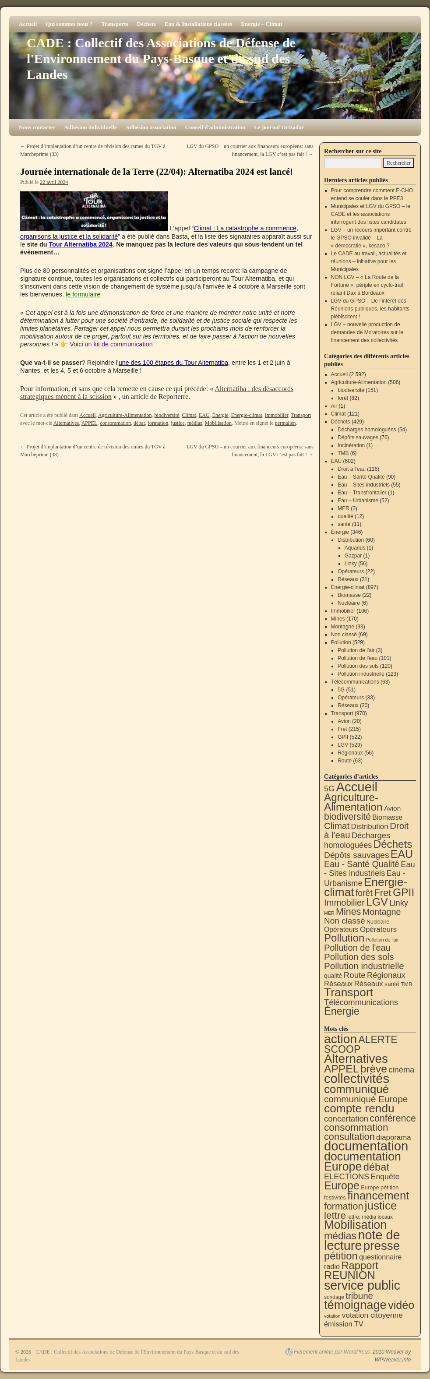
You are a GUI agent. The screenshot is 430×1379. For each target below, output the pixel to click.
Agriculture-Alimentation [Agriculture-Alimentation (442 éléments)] (353, 802)
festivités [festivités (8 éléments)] (335, 1197)
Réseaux (348, 579)
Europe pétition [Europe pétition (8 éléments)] (379, 1187)
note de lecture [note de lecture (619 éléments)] (362, 1240)
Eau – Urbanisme (358, 500)
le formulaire (83, 294)
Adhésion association (151, 127)
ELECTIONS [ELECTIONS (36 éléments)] (346, 1176)
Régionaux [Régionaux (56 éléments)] (386, 975)
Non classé (344, 634)
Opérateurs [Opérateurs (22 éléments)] (341, 929)
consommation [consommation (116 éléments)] (356, 1127)
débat (139, 423)
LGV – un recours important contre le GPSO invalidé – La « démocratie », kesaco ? (371, 238)
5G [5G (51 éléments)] (329, 788)
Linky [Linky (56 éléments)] (398, 902)
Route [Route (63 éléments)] (355, 975)
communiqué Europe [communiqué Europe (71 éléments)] (366, 1099)
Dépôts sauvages (358, 437)
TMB (343, 453)
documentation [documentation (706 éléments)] (366, 1146)
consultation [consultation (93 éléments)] (349, 1136)
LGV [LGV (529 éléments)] (377, 902)
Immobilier (277, 415)
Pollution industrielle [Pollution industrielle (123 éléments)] (364, 966)
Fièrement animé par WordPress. (332, 1352)
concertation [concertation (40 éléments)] (346, 1118)
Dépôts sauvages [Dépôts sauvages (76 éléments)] (356, 855)
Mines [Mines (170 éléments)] (348, 911)
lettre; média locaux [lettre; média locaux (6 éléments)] (370, 1217)
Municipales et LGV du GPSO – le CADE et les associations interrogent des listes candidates (370, 214)
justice (177, 423)
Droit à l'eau (352, 469)
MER (343, 508)
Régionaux (350, 753)
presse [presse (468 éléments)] (381, 1245)
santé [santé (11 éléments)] (391, 984)
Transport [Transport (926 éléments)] (348, 992)
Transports (114, 24)
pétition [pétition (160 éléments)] (341, 1256)
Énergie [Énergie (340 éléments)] (342, 1011)
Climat (189, 415)
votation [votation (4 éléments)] (332, 1316)
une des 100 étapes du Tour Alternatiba (173, 362)
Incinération (351, 445)
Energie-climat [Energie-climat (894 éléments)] (365, 887)
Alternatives (66, 423)
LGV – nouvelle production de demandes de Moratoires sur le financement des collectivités (367, 332)
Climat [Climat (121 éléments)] (336, 826)
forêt (343, 398)
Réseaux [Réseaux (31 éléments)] (368, 984)
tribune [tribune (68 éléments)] (359, 1296)
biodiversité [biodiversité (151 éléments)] (347, 816)
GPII (343, 737)
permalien (285, 423)
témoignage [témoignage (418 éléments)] (355, 1305)
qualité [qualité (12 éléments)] (333, 975)
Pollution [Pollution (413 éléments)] (344, 938)
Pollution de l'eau (357, 658)
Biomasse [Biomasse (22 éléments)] (387, 817)
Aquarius (355, 548)
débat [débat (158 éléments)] (376, 1167)
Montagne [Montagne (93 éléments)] (382, 912)
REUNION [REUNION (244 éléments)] (349, 1275)
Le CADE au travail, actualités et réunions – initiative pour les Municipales (369, 261)
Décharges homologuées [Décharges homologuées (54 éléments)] (357, 840)
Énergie (220, 415)
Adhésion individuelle (90, 127)
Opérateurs (351, 571)
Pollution (341, 642)
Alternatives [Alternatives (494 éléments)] (356, 1058)
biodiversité (167, 415)
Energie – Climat (261, 24)
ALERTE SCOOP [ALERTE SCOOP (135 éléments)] (361, 1044)
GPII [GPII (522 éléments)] (403, 892)
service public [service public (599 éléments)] (362, 1285)
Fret (342, 729)
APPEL (89, 423)
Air (334, 406)
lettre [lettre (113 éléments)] (335, 1215)
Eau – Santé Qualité (361, 477)
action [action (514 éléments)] (340, 1039)
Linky (351, 564)
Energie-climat (246, 415)
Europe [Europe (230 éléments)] (342, 1185)
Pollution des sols (358, 666)
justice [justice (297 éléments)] (381, 1205)
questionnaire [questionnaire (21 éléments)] (380, 1257)
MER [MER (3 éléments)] (329, 913)
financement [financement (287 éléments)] (378, 1195)
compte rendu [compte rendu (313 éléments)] (359, 1108)
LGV (343, 745)
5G (341, 690)
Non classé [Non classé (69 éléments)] (344, 920)
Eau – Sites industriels (364, 485)
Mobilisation (218, 423)
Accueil (28, 24)
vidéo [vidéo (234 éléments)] (401, 1305)
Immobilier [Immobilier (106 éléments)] (344, 902)
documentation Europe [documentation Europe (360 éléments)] (362, 1161)
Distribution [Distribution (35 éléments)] (369, 826)
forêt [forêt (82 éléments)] (364, 893)
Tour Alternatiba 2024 (81, 244)
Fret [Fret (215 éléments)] (382, 892)
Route (345, 761)
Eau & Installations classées (198, 24)
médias (194, 423)
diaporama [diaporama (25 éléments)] (393, 1137)
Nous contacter (37, 127)
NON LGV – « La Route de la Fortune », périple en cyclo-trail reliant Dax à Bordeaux (367, 285)
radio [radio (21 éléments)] (332, 1266)
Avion (344, 721)
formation (158, 423)
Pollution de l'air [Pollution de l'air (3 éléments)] (382, 939)
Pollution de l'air (356, 650)
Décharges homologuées (367, 430)
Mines (338, 619)
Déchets (146, 24)
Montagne (342, 627)
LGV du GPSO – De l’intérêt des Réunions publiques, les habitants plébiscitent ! (370, 309)
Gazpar (353, 556)
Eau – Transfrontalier (362, 493)
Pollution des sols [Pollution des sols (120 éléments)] (359, 957)
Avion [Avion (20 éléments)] (392, 808)
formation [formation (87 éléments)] (343, 1206)
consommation (115, 423)
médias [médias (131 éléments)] (340, 1235)
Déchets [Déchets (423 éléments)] (393, 844)
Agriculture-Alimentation (125, 415)
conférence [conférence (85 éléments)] (393, 1118)
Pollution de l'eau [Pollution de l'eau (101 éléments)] (357, 947)
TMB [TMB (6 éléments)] (406, 984)
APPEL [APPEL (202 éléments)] (341, 1069)
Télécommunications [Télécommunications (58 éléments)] (361, 1002)
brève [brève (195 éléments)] (373, 1069)
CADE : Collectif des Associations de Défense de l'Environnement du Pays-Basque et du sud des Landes (161, 58)
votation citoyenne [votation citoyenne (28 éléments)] (372, 1315)
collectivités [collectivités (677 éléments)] (356, 1079)
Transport (301, 415)
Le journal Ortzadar (279, 127)
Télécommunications (355, 682)
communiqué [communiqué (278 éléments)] (356, 1089)
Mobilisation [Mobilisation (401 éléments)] (355, 1224)
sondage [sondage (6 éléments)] (334, 1297)
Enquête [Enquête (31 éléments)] (385, 1176)
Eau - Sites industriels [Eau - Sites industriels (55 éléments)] (369, 869)
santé (344, 524)
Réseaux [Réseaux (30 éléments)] (338, 984)
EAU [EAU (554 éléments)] (402, 854)
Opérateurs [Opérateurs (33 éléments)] (378, 929)
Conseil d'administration (215, 127)
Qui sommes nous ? (69, 24)
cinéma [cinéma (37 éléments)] (401, 1069)
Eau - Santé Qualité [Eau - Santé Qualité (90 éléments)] (361, 864)
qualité (345, 516)
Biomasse (349, 595)
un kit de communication (119, 344)
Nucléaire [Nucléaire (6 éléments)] (378, 922)
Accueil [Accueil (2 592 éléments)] (356, 786)
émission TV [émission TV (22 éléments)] (343, 1324)
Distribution (351, 540)
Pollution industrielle (361, 674)
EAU (204, 415)
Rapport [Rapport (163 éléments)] (359, 1265)
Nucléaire (349, 603)
